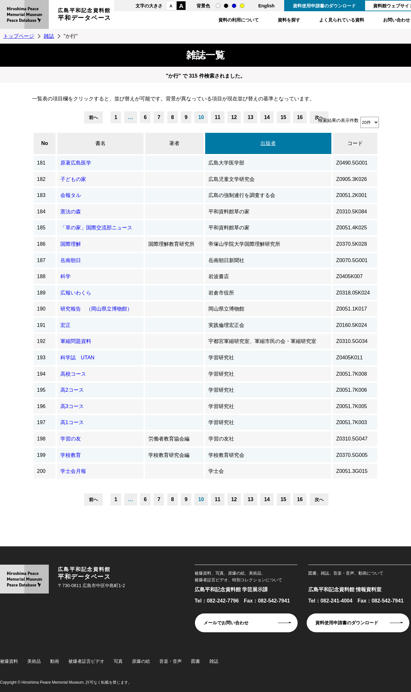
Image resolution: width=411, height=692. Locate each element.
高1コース (72, 422)
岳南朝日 (70, 260)
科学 (65, 276)
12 (234, 117)
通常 (218, 6)
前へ (93, 117)
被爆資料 (9, 661)
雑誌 (49, 36)
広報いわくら (75, 292)
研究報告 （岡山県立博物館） (96, 309)
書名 (100, 143)
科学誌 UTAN (77, 357)
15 (283, 117)
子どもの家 (73, 179)
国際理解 (70, 244)
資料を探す (289, 19)
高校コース (73, 374)
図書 (195, 661)
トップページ (18, 36)
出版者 (268, 143)
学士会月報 (73, 471)
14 (267, 117)
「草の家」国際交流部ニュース (96, 227)
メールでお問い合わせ (226, 622)
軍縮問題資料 (75, 341)
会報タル (70, 195)
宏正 (65, 325)
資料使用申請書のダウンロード (324, 5)
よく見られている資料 (341, 19)
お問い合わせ (396, 19)
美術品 (34, 661)
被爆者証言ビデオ (86, 661)
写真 (118, 661)
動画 (54, 661)
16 (300, 117)
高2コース (72, 390)
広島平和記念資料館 (84, 15)
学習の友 (70, 438)
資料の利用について (238, 19)
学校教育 (70, 455)
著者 (174, 143)
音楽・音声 (170, 661)
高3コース (72, 406)
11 (218, 117)
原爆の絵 (141, 661)
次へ (319, 499)
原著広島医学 (75, 163)
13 (250, 117)
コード (355, 143)
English (266, 5)
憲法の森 (70, 211)
